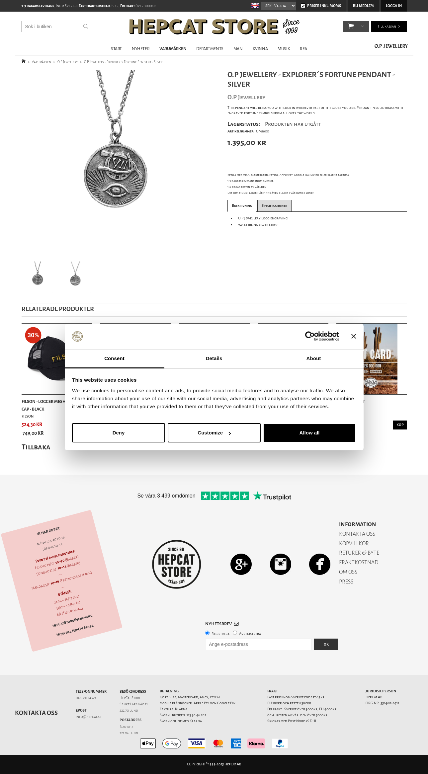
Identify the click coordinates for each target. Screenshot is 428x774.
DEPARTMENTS (209, 48)
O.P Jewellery (67, 62)
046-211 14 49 (86, 697)
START (116, 48)
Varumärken (41, 62)
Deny (119, 432)
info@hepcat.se (88, 716)
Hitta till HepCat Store (75, 630)
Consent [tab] (114, 358)
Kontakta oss (36, 713)
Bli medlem (363, 5)
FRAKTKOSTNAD (359, 562)
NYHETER (140, 48)
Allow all (310, 432)
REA (303, 48)
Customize (214, 432)
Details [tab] (214, 358)
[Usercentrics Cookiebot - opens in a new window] (310, 337)
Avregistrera (250, 633)
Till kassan (387, 26)
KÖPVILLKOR (354, 543)
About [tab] (313, 358)
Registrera (220, 633)
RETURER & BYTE (359, 552)
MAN (238, 48)
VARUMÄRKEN (172, 48)
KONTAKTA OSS (357, 533)
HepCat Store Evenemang (72, 621)
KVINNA (260, 48)
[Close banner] (353, 336)
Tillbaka (36, 447)
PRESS (346, 581)
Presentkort (350, 401)
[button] (351, 26)
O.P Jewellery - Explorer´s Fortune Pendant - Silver (123, 62)
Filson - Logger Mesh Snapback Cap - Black (55, 405)
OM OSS (348, 572)
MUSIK (284, 48)
